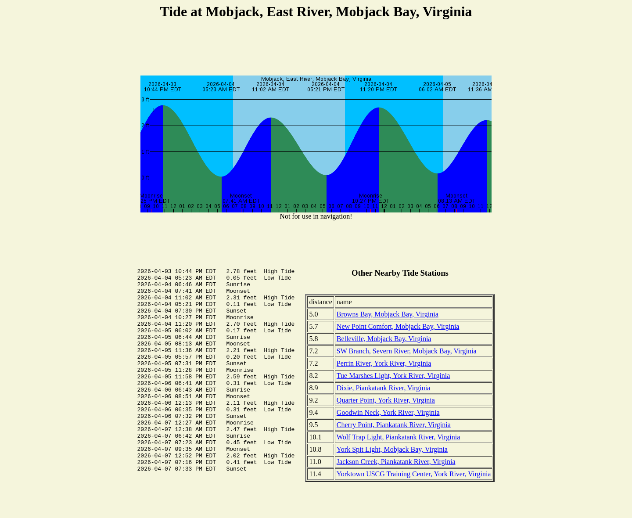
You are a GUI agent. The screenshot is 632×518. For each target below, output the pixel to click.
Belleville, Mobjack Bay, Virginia (384, 338)
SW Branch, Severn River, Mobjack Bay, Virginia (407, 351)
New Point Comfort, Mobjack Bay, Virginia (398, 326)
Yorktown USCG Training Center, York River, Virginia (414, 474)
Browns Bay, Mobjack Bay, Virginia (387, 314)
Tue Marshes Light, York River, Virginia (393, 375)
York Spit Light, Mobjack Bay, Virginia (392, 449)
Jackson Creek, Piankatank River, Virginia (396, 461)
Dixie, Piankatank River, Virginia (383, 388)
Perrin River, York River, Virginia (384, 363)
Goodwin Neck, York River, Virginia (388, 412)
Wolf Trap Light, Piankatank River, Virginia (398, 437)
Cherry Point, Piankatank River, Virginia (394, 424)
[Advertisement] (316, 48)
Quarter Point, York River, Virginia (386, 400)
